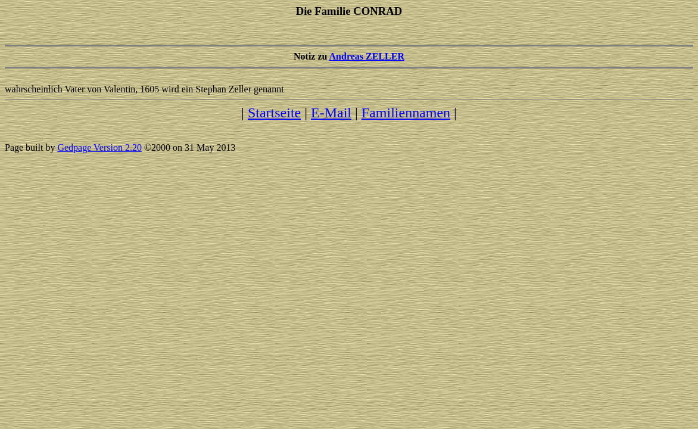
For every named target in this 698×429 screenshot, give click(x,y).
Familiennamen (406, 112)
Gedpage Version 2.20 (99, 147)
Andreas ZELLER (366, 56)
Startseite (274, 112)
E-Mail (331, 112)
